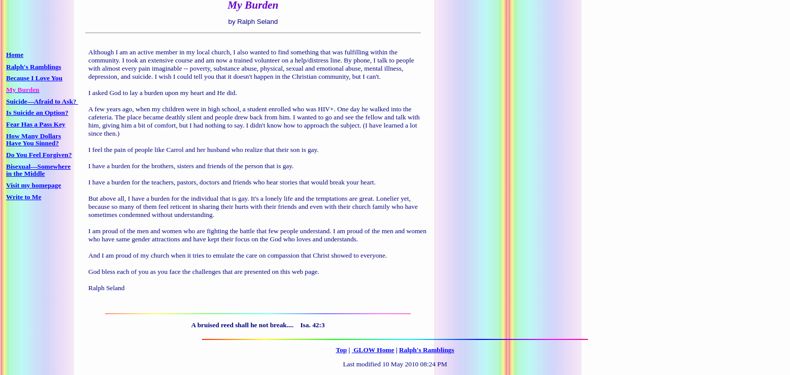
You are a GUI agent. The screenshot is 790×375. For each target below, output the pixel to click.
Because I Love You (34, 78)
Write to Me (23, 197)
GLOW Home (373, 350)
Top (341, 350)
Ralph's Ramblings (426, 350)
